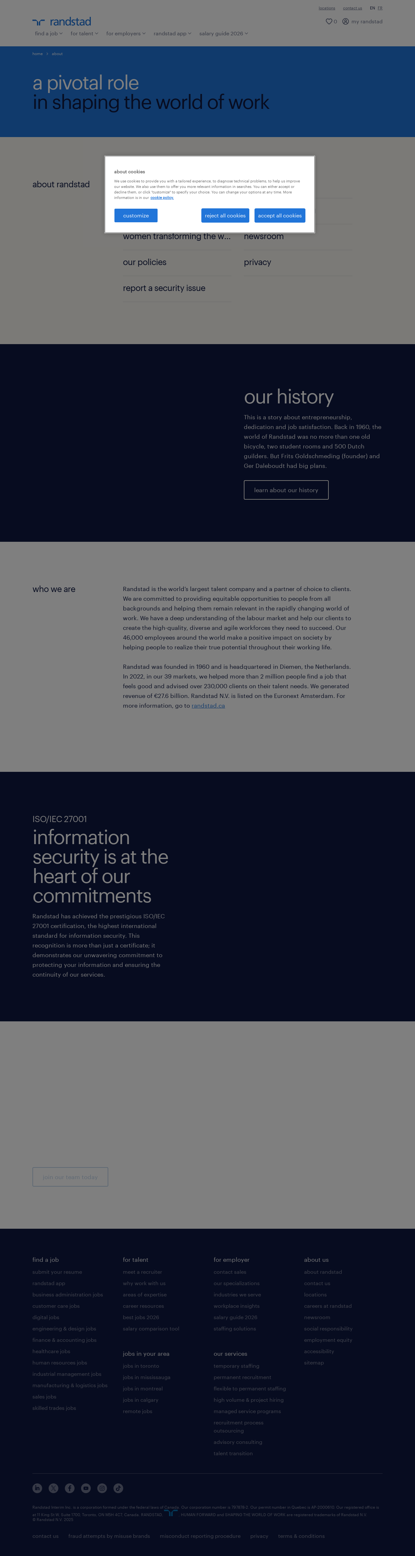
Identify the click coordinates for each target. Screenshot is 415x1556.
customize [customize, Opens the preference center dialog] (136, 215)
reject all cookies (225, 215)
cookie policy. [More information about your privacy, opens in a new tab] (162, 197)
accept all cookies (280, 215)
